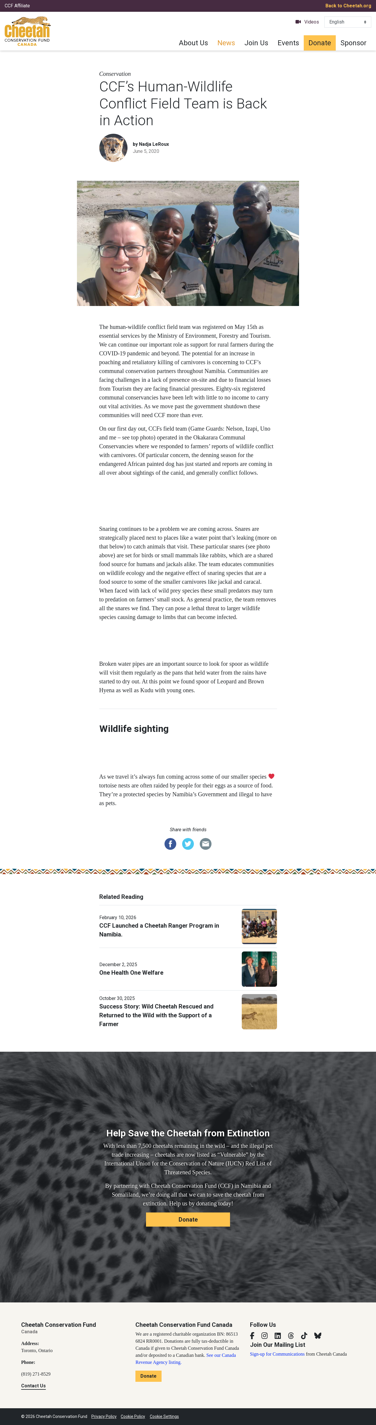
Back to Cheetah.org (348, 6)
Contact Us (33, 1386)
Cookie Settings (164, 1416)
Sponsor (353, 43)
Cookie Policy (133, 1416)
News (226, 43)
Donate (319, 43)
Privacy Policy (104, 1416)
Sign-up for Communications (277, 1354)
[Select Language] (347, 22)
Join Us (256, 43)
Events (288, 43)
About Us (193, 43)
